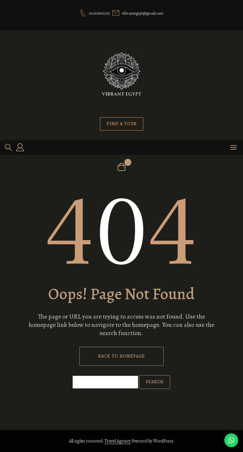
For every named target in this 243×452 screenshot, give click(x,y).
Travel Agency (117, 441)
